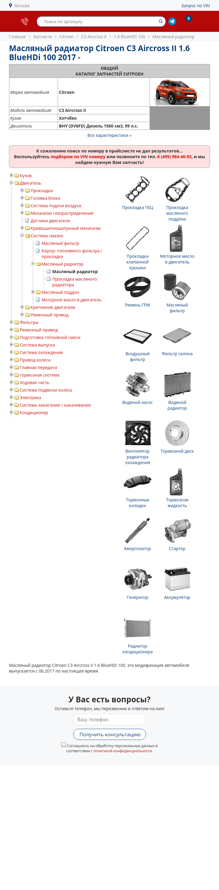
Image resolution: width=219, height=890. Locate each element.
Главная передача (38, 367)
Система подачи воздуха (56, 205)
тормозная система (39, 375)
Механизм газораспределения (62, 213)
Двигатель (30, 183)
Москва (22, 5)
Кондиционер (34, 412)
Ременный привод (49, 315)
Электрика (30, 397)
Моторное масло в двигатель (71, 300)
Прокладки (42, 190)
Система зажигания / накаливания (55, 405)
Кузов (26, 175)
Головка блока (45, 198)
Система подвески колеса (46, 390)
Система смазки (47, 236)
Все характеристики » (109, 135)
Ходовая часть (34, 382)
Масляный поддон (60, 292)
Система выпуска (37, 345)
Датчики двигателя (50, 220)
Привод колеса (35, 360)
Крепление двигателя (53, 307)
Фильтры (29, 322)
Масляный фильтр (60, 243)
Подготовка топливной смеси (50, 337)
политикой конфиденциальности (122, 750)
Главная (17, 36)
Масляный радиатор (62, 264)
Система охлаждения (41, 352)
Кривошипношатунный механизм (66, 228)
